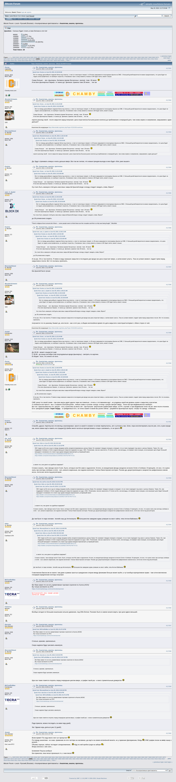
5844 (64, 57)
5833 (24, 57)
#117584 (168, 167)
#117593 (168, 478)
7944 (67, 60)
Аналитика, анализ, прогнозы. (71, 23)
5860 (121, 57)
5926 (48, 60)
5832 (21, 57)
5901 (113, 59)
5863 (132, 57)
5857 (110, 57)
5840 (49, 57)
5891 (77, 59)
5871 (5, 59)
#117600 (168, 733)
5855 (103, 57)
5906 (131, 59)
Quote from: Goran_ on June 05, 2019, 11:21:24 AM (47, 104)
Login (25, 19)
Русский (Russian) (26, 23)
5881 (41, 59)
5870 (157, 57)
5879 (33, 59)
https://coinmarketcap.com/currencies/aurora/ (48, 589)
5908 (138, 59)
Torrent (32, 16)
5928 (55, 60)
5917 (16, 60)
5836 (35, 57)
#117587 (168, 267)
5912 (152, 59)
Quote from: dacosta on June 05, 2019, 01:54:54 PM (47, 655)
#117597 (168, 625)
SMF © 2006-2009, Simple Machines (96, 778)
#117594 (168, 524)
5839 (46, 57)
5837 (39, 57)
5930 (62, 60)
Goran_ (7, 67)
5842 (57, 57)
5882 (45, 59)
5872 (8, 59)
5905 (127, 59)
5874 (16, 59)
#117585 (168, 193)
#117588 (168, 284)
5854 (100, 57)
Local (17, 23)
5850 (85, 57)
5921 (30, 60)
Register (31, 19)
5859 (117, 57)
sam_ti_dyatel (10, 192)
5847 (75, 57)
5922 (33, 60)
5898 (102, 59)
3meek (7, 732)
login (22, 12)
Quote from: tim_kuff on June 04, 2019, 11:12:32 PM (49, 445)
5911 (149, 59)
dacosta (8, 624)
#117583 (168, 132)
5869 (153, 57)
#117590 (168, 363)
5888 (66, 59)
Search (20, 19)
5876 (23, 59)
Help (14, 19)
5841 (53, 57)
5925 (44, 60)
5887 (63, 59)
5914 (5, 60)
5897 (99, 59)
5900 (109, 59)
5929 (58, 60)
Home (9, 19)
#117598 (168, 651)
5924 (41, 60)
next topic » (167, 58)
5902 (117, 59)
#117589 (168, 332)
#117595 (168, 580)
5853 (96, 57)
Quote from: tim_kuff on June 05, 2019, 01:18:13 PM (48, 482)
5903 (120, 59)
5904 (124, 59)
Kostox (7, 166)
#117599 (168, 686)
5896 (95, 59)
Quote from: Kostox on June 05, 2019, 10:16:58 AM (47, 72)
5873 (12, 59)
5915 (8, 60)
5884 (52, 59)
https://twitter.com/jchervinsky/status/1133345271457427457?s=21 (55, 455)
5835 (32, 57)
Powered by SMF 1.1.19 (76, 778)
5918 (19, 60)
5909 (142, 59)
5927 (51, 60)
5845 (67, 57)
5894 (88, 59)
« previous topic (165, 56)
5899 (106, 59)
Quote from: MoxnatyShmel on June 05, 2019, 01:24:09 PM (49, 528)
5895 (92, 59)
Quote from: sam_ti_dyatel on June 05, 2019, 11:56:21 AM (49, 231)
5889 (70, 59)
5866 (142, 57)
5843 (60, 57)
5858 (114, 57)
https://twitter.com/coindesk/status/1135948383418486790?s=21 (54, 453)
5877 (26, 59)
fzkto (6, 524)
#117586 (168, 228)
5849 (82, 57)
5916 (12, 60)
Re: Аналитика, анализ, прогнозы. (49, 67)
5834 (28, 57)
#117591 (168, 421)
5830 (14, 57)
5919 (23, 60)
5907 (134, 59)
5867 (146, 57)
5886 (59, 59)
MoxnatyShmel (10, 131)
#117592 (168, 439)
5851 (89, 57)
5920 (26, 60)
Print (169, 60)
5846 (71, 57)
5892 (81, 59)
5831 (17, 57)
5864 (135, 57)
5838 (42, 57)
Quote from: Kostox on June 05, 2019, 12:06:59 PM (47, 288)
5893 (84, 59)
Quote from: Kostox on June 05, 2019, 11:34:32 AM (47, 197)
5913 (156, 59)
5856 (107, 57)
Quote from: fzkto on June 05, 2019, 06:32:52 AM (47, 443)
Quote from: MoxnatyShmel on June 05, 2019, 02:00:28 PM (49, 690)
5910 (145, 59)
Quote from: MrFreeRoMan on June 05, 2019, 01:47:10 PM (49, 629)
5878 (30, 59)
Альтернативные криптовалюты (46, 23)
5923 (37, 60)
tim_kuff (8, 438)
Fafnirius (8, 607)
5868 (150, 57)
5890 (74, 59)
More (37, 19)
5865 (139, 57)
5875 (19, 59)
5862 (128, 57)
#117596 (168, 608)
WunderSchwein (11, 99)
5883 (49, 59)
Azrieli (7, 332)
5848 (78, 57)
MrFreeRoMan (10, 580)
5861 (124, 57)
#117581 (168, 68)
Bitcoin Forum (8, 23)
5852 (92, 57)
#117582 (168, 100)
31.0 (27, 16)
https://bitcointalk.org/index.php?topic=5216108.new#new (66, 127)
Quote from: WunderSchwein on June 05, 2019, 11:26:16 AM (50, 136)
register (28, 12)
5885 (56, 59)
